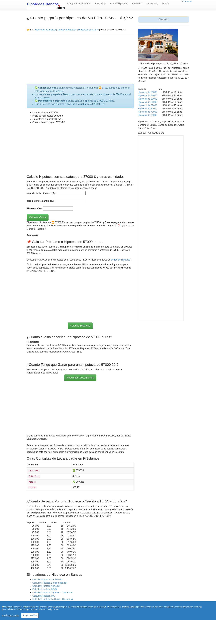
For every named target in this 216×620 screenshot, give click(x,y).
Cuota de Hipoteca (66, 29)
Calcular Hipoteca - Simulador (47, 579)
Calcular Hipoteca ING (43, 596)
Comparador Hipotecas (79, 3)
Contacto (186, 1)
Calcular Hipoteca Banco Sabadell (49, 583)
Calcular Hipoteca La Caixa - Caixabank (52, 599)
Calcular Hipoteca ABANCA (46, 586)
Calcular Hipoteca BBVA (44, 589)
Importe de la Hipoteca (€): (41, 193)
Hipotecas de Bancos (45, 29)
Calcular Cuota (37, 217)
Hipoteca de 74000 (147, 115)
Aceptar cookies (30, 615)
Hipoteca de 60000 (147, 102)
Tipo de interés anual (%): (40, 201)
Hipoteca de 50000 (147, 92)
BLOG (165, 3)
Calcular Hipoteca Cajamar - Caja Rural (52, 592)
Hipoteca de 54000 (147, 95)
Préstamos (100, 3)
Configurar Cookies (10, 615)
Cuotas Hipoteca (118, 3)
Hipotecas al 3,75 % (88, 29)
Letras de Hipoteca (121, 260)
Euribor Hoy (152, 3)
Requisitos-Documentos (80, 377)
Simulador (136, 3)
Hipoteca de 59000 (147, 99)
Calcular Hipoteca (80, 325)
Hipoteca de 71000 (147, 108)
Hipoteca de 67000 (147, 105)
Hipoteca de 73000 (147, 112)
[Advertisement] (80, 57)
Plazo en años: (35, 208)
